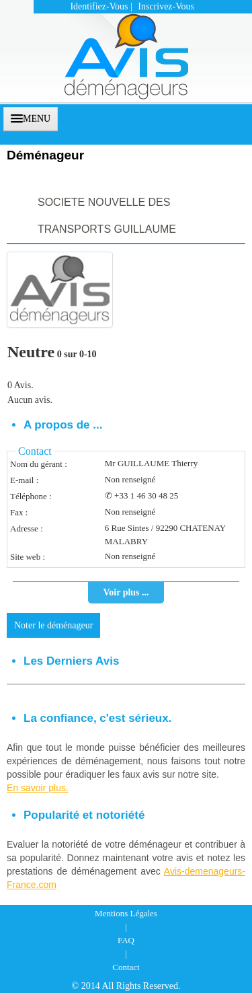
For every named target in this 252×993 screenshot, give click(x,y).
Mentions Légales (126, 913)
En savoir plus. (38, 787)
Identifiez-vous (99, 6)
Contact (125, 967)
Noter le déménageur (53, 625)
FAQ (126, 940)
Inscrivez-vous (166, 6)
